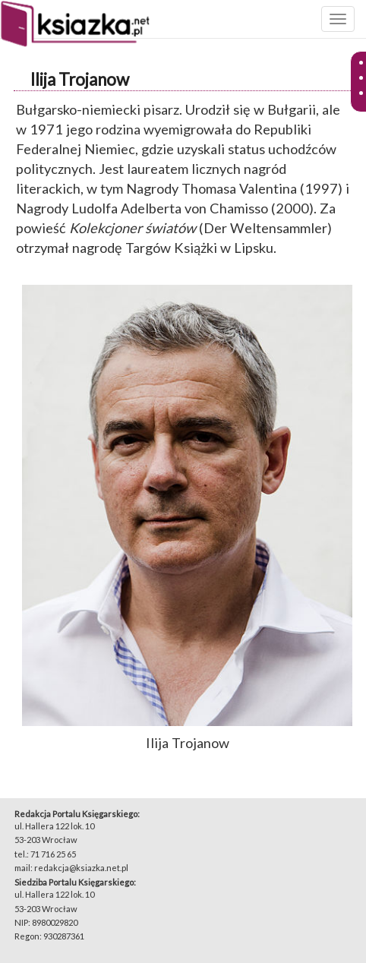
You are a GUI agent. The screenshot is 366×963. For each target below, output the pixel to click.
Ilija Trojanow (79, 79)
